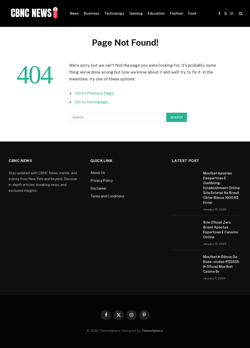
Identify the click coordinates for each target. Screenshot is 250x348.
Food (192, 13)
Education (156, 13)
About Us (97, 173)
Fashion (176, 13)
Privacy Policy (101, 181)
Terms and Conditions (107, 196)
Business (91, 13)
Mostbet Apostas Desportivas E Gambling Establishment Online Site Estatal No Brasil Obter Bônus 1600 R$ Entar (221, 188)
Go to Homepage (91, 101)
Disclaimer (98, 188)
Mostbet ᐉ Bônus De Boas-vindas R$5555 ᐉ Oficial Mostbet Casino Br (221, 264)
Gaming (136, 13)
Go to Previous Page (94, 93)
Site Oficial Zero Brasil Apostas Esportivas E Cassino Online (220, 229)
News (74, 13)
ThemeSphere (152, 331)
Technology (114, 13)
